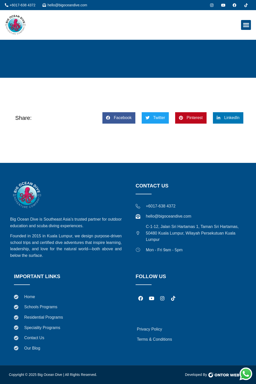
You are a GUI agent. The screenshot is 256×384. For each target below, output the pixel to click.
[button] (246, 25)
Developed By (196, 375)
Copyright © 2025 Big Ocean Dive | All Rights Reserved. (53, 375)
